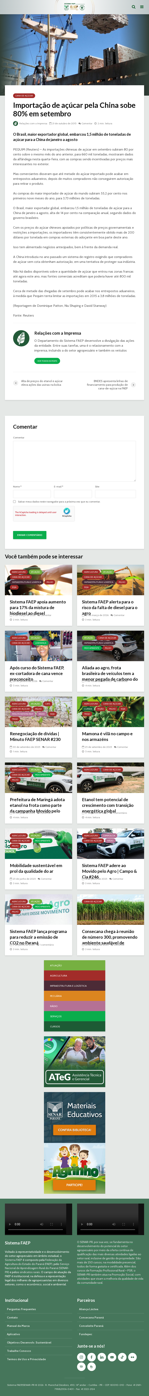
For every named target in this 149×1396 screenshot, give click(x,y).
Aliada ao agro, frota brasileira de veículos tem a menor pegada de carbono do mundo (109, 677)
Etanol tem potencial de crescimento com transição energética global (109, 806)
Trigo (15, 719)
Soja (14, 587)
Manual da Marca (18, 1326)
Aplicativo (13, 1334)
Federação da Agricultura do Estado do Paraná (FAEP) (33, 1262)
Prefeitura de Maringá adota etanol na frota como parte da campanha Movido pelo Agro (37, 809)
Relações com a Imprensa (30, 123)
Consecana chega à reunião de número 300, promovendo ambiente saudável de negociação (109, 941)
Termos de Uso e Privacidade (26, 1359)
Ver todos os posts (47, 361)
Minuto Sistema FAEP (22, 714)
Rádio (42, 714)
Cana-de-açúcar (24, 95)
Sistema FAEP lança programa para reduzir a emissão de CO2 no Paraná (37, 937)
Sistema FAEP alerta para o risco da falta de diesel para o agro (110, 608)
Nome (17, 486)
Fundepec (85, 1334)
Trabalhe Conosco (19, 1351)
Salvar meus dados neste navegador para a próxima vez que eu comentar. (59, 501)
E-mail (58, 486)
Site (97, 486)
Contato (12, 1317)
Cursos (88, 709)
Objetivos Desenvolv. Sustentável (29, 1342)
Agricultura (19, 572)
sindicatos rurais (30, 1272)
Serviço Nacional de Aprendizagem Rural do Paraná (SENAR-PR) (37, 1268)
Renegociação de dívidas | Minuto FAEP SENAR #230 (37, 737)
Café (47, 703)
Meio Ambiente (91, 648)
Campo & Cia (109, 835)
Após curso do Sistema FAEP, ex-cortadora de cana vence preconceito (38, 674)
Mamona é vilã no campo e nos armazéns (108, 737)
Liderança (40, 643)
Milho (50, 582)
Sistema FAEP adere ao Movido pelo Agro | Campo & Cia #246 (109, 871)
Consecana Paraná (91, 1317)
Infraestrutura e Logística (26, 582)
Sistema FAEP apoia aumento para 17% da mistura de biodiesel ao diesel (33, 611)
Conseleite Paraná (91, 1326)
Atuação (35, 572)
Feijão (100, 709)
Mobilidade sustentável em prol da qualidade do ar (37, 868)
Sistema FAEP (13, 1260)
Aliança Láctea (88, 1309)
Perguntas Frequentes (21, 1309)
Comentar (88, 123)
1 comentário (120, 812)
